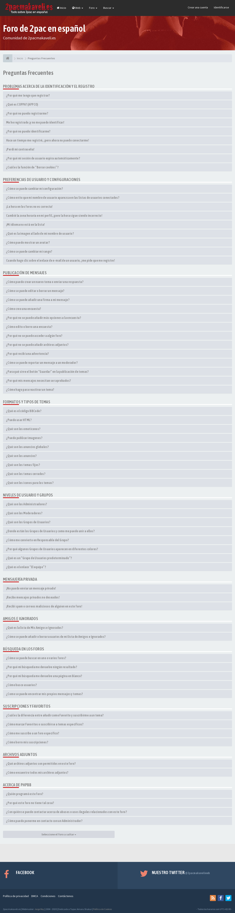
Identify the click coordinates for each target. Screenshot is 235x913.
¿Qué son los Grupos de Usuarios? (28, 522)
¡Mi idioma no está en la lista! (25, 224)
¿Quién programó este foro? (24, 794)
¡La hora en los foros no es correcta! (29, 206)
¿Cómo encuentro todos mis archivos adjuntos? (37, 772)
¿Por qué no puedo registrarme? (27, 113)
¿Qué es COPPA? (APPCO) (22, 104)
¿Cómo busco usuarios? (21, 685)
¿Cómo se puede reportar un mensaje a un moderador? (42, 362)
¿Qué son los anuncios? (21, 456)
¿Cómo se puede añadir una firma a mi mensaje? (37, 300)
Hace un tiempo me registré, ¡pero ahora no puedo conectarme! (47, 140)
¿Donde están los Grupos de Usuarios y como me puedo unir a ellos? (50, 531)
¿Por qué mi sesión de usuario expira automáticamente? (43, 158)
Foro (93, 8)
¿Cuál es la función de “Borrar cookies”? (32, 167)
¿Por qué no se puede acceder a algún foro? (34, 335)
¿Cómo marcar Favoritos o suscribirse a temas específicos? (45, 724)
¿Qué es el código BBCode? (23, 411)
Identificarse (221, 7)
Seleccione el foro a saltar (58, 834)
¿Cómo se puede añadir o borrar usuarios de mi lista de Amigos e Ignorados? (56, 636)
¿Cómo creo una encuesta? (23, 309)
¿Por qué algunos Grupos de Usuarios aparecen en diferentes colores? (52, 549)
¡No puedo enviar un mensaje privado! (31, 588)
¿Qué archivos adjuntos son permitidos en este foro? (41, 763)
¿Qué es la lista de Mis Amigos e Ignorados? (34, 627)
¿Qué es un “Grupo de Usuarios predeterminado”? (39, 558)
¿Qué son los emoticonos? (23, 429)
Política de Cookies (102, 909)
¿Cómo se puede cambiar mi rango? (29, 251)
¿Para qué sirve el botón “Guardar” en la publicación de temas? (47, 371)
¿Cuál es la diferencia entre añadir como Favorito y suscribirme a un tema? (55, 715)
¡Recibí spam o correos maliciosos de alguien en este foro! (44, 606)
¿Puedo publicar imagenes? (24, 438)
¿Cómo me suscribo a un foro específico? (32, 733)
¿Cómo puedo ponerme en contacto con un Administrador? (44, 821)
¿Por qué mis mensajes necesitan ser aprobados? (38, 380)
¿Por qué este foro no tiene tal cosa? (30, 803)
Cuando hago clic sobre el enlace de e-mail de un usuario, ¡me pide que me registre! (60, 260)
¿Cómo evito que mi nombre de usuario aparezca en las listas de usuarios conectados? (62, 197)
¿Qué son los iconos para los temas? (29, 483)
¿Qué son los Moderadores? (24, 513)
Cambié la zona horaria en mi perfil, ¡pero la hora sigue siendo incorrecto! (54, 215)
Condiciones (48, 896)
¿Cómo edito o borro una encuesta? (29, 326)
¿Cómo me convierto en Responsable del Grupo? (37, 540)
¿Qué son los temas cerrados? (25, 474)
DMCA (34, 896)
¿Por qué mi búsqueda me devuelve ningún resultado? (41, 667)
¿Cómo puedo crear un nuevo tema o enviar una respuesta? (44, 282)
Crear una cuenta (198, 7)
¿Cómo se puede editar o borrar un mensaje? (35, 291)
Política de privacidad (16, 896)
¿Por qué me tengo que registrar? (28, 95)
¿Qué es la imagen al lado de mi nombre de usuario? (40, 233)
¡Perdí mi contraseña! (20, 149)
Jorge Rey (39, 909)
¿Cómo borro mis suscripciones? (27, 742)
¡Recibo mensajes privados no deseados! (33, 597)
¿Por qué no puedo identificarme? (28, 131)
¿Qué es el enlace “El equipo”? (26, 567)
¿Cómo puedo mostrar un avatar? (28, 242)
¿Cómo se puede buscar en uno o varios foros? (36, 658)
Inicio (61, 8)
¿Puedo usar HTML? (19, 420)
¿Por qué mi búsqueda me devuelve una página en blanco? (44, 676)
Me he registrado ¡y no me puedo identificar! (35, 122)
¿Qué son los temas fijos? (23, 465)
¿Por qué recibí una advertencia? (27, 353)
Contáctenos (65, 896)
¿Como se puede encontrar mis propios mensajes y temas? (44, 694)
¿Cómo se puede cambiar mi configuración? (34, 188)
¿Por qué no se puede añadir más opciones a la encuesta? (43, 318)
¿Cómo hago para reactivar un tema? (30, 389)
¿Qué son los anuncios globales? (27, 447)
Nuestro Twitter (181, 872)
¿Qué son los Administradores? (26, 504)
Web (77, 8)
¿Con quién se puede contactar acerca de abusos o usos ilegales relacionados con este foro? (66, 812)
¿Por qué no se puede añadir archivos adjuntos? (37, 344)
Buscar (108, 8)
